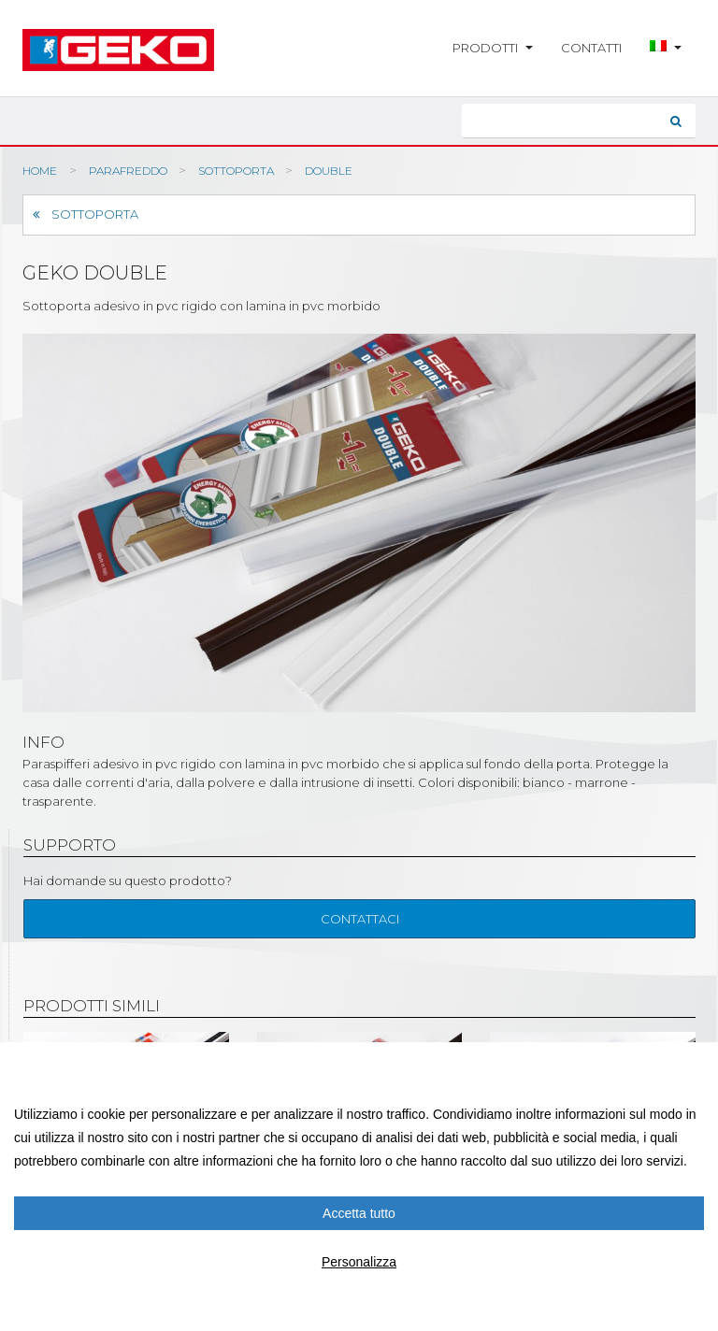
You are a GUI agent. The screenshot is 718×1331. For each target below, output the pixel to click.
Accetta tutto (359, 1213)
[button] (666, 47)
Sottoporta (85, 214)
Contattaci (360, 918)
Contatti (591, 47)
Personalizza (359, 1261)
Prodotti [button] (492, 47)
